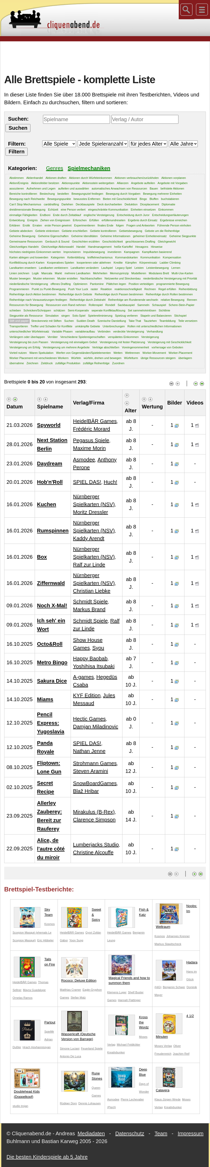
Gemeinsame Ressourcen (25, 241)
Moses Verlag (163, 1045)
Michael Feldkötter (128, 1044)
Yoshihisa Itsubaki (93, 666)
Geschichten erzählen (86, 241)
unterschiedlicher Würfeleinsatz (29, 331)
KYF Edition (87, 695)
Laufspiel (107, 267)
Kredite (118, 262)
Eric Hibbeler (45, 940)
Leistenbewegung (157, 267)
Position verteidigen (141, 283)
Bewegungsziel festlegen (87, 193)
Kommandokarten (126, 257)
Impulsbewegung (94, 251)
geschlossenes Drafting (140, 241)
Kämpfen (131, 262)
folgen (120, 225)
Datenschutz (129, 1133)
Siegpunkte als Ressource (26, 315)
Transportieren (18, 326)
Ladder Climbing (170, 262)
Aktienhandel (34, 177)
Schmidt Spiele (90, 601)
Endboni (45, 215)
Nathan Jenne (89, 751)
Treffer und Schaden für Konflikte (51, 326)
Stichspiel (180, 315)
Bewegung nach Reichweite (27, 198)
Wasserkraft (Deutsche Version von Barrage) (78, 1026)
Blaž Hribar (86, 791)
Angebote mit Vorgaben (173, 183)
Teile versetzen (187, 320)
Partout (34, 1023)
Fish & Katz (128, 913)
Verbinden (104, 331)
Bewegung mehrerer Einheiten (162, 193)
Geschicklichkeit (112, 241)
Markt (58, 273)
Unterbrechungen (114, 326)
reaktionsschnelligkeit (128, 289)
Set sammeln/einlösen (142, 310)
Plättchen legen (116, 283)
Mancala (46, 273)
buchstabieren (170, 198)
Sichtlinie (164, 310)
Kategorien (58, 257)
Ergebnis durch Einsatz (142, 220)
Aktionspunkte (71, 183)
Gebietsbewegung (130, 230)
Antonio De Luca (70, 1056)
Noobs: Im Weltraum (176, 916)
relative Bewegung (172, 299)
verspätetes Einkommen (123, 336)
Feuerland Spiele (92, 1048)
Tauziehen (150, 320)
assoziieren (16, 188)
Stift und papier (19, 320)
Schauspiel (159, 305)
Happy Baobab (90, 658)
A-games (83, 677)
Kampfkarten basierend (157, 251)
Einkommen (166, 209)
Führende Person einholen (174, 225)
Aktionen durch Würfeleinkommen (90, 177)
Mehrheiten (100, 273)
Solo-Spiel (78, 315)
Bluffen (154, 198)
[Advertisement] (105, 57)
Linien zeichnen (19, 273)
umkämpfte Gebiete (87, 326)
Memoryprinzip (119, 273)
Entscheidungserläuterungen (170, 215)
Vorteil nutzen (18, 352)
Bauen (154, 188)
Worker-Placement (180, 352)
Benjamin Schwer (174, 987)
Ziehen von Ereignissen (55, 220)
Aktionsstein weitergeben (98, 183)
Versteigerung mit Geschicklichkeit (170, 342)
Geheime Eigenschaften (53, 236)
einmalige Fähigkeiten (23, 215)
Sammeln (143, 305)
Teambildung (167, 320)
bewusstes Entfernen (86, 198)
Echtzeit (53, 209)
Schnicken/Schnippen (37, 310)
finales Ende (106, 225)
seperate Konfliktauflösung (108, 310)
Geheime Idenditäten (84, 236)
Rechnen (150, 289)
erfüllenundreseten (113, 220)
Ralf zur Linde (89, 565)
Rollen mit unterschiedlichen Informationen (154, 326)
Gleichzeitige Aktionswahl (57, 246)
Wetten (117, 352)
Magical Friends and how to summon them (129, 970)
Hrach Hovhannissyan (37, 1047)
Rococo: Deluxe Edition (78, 969)
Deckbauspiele (85, 204)
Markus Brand (89, 609)
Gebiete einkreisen (47, 230)
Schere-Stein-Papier (181, 305)
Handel (80, 246)
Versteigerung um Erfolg (24, 347)
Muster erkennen (44, 278)
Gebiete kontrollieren (103, 230)
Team (161, 1133)
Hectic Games (89, 719)
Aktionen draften (56, 177)
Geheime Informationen (115, 236)
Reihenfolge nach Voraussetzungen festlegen (38, 299)
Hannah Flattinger (129, 1000)
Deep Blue (127, 1073)
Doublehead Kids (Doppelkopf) (27, 1083)
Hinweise (157, 246)
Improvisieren (72, 251)
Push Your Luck (78, 289)
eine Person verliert (73, 209)
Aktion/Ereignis (18, 183)
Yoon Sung (76, 940)
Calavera (169, 1079)
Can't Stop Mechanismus (25, 204)
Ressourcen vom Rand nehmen (66, 305)
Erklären (14, 225)
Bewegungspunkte (59, 198)
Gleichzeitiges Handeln (24, 246)
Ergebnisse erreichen (173, 220)
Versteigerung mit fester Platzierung (122, 342)
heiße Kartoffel (123, 246)
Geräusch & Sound (57, 241)
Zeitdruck (47, 363)
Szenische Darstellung (111, 320)
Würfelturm (131, 358)
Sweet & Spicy (81, 915)
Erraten (37, 225)
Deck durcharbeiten (109, 204)
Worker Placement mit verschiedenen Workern (39, 358)
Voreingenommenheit (135, 347)
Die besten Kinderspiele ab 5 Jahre (47, 1157)
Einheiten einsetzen (143, 209)
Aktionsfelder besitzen (45, 183)
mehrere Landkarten (77, 273)
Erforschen (80, 220)
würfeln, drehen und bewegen (102, 358)
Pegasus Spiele (91, 440)
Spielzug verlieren (126, 315)
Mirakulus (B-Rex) (94, 812)
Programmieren (19, 289)
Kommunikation (150, 257)
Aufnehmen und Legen (41, 188)
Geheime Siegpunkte (182, 236)
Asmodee (84, 459)
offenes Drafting (61, 283)
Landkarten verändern (85, 267)
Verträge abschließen (105, 347)
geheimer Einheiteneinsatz (150, 236)
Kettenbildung (76, 257)
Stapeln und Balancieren (156, 315)
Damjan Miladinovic (95, 726)
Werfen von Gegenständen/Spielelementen (83, 352)
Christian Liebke (91, 591)
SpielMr (49, 1031)
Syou (98, 648)
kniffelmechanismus (100, 257)
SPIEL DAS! (87, 482)
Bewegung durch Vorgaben (123, 193)
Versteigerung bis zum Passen (28, 342)
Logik (35, 273)
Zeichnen (32, 363)
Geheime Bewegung (22, 236)
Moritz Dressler (90, 512)
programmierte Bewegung (172, 283)
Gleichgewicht (167, 241)
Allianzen (122, 183)
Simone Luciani (69, 1048)
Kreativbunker (116, 1052)
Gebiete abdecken (21, 230)
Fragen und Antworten (140, 225)
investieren (114, 251)
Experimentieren (84, 225)
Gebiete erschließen (74, 230)
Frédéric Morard (91, 429)
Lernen (175, 267)
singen (65, 315)
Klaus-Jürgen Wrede (168, 1099)
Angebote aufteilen (143, 183)
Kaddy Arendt (88, 538)
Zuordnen (118, 363)
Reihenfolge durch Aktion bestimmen (32, 294)
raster (94, 289)
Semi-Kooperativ (78, 310)
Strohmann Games (95, 763)
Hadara (176, 963)
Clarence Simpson (94, 820)
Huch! (110, 482)
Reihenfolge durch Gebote (75, 294)
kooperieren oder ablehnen (94, 262)
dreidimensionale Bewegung (27, 209)
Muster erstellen (67, 278)
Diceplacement (149, 204)
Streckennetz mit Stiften (46, 320)
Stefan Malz (78, 997)
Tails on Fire (34, 963)
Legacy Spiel (123, 267)
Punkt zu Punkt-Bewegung (49, 289)
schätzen (59, 310)
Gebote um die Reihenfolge (162, 230)
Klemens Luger (116, 992)
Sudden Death (85, 320)
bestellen (63, 193)
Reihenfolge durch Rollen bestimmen (169, 294)
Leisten (139, 267)
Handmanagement (100, 246)
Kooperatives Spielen (60, 262)
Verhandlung (155, 331)
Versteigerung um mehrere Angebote (66, 347)
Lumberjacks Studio (96, 844)
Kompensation (172, 257)
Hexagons (141, 246)
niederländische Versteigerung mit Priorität (170, 278)
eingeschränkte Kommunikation (108, 209)
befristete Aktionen (172, 188)
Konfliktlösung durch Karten (27, 262)
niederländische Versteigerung (28, 283)
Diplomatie (168, 204)
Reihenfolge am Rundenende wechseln (133, 299)
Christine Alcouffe (93, 852)
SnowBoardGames (95, 783)
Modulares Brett (159, 273)
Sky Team (33, 913)
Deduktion (131, 204)
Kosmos (49, 923)
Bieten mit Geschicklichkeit (120, 198)
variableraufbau (85, 331)
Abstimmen (16, 177)
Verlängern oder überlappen (27, 336)
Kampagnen (131, 251)
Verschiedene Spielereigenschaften (82, 336)
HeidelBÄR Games (95, 421)
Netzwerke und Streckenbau (122, 278)
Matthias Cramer (70, 989)
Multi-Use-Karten (182, 273)
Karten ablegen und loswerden (28, 257)
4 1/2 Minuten (175, 1026)
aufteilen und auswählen (73, 188)
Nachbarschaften (91, 278)
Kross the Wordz (128, 1023)
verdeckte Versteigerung (128, 331)
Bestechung (47, 193)
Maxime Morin (89, 448)
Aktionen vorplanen (173, 177)
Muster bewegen (19, 278)
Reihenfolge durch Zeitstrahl (88, 299)
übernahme (16, 363)
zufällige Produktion (67, 363)
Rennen (192, 299)
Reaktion (106, 289)
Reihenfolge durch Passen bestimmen (119, 294)
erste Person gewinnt (58, 225)
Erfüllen (94, 220)
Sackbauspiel (126, 305)
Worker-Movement (154, 352)
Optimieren (80, 283)
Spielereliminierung (100, 315)
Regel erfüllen (167, 289)
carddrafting (51, 204)
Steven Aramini (90, 771)
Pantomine (97, 283)
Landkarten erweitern (22, 267)
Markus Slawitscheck (168, 944)
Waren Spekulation (41, 352)
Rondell (110, 305)
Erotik (26, 225)
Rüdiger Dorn (68, 1103)
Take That (134, 320)
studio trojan (20, 1105)
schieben (15, 310)
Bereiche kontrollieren (23, 193)
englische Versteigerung (99, 215)
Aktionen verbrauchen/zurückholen (137, 177)
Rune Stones (81, 1077)
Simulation (52, 315)
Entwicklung (17, 220)
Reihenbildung (188, 289)
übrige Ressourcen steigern (158, 358)
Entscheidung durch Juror (133, 215)
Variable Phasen (62, 331)
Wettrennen (132, 352)
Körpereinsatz (148, 262)
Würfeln (76, 358)
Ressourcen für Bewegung (26, 305)
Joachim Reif (181, 1053)
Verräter (52, 336)
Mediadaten (91, 1133)
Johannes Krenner (178, 936)
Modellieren (138, 273)
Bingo (143, 198)
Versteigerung (150, 336)
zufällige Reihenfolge (96, 363)
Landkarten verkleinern (53, 267)
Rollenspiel (96, 305)
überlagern (185, 358)
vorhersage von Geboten (167, 347)
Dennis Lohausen (89, 1103)
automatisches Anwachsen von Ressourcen (119, 188)
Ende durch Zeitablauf (67, 215)
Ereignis (32, 220)
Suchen (69, 320)
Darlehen (67, 204)
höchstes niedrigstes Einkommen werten (35, 251)
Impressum (190, 1133)
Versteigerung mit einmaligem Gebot (74, 342)
